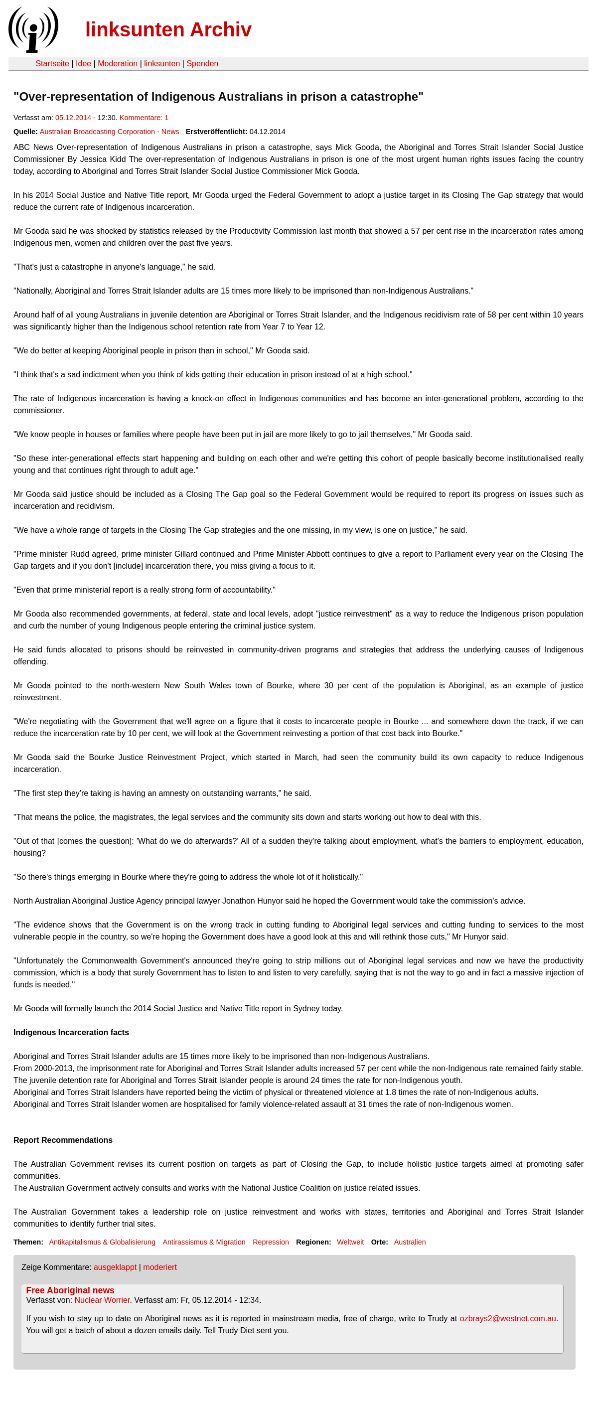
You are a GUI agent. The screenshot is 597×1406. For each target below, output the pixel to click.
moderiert (160, 1267)
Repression (271, 1242)
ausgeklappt (115, 1267)
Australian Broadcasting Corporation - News (109, 132)
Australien (410, 1242)
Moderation (118, 63)
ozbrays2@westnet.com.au (508, 1318)
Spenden (202, 63)
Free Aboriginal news (70, 1290)
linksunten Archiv (168, 29)
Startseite (52, 63)
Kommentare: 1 (144, 118)
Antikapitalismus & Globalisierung (102, 1242)
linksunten (162, 63)
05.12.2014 (73, 118)
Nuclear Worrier (102, 1300)
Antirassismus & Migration (203, 1242)
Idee (83, 63)
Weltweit (350, 1242)
